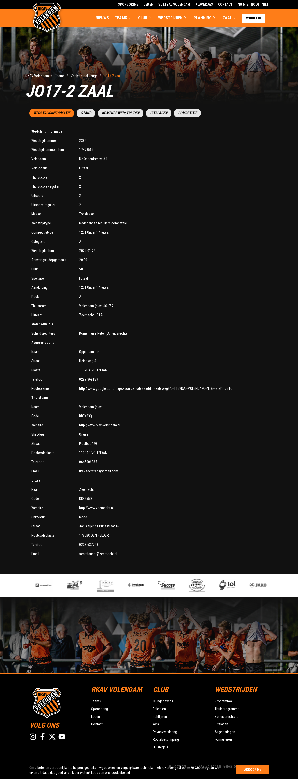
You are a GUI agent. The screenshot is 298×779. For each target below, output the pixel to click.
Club (145, 17)
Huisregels (160, 747)
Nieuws (102, 17)
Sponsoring (128, 4)
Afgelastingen (225, 732)
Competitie (187, 113)
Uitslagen (158, 113)
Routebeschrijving (166, 739)
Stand (86, 113)
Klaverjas (204, 4)
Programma (223, 701)
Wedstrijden (173, 17)
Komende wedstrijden (120, 113)
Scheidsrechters (226, 716)
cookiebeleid (120, 773)
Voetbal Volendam (174, 4)
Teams (123, 17)
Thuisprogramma (227, 709)
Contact (225, 4)
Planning (205, 17)
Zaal (230, 17)
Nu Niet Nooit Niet (253, 4)
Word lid (253, 18)
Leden (148, 4)
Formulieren (223, 739)
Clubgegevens (163, 701)
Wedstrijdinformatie (51, 113)
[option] (110, 585)
